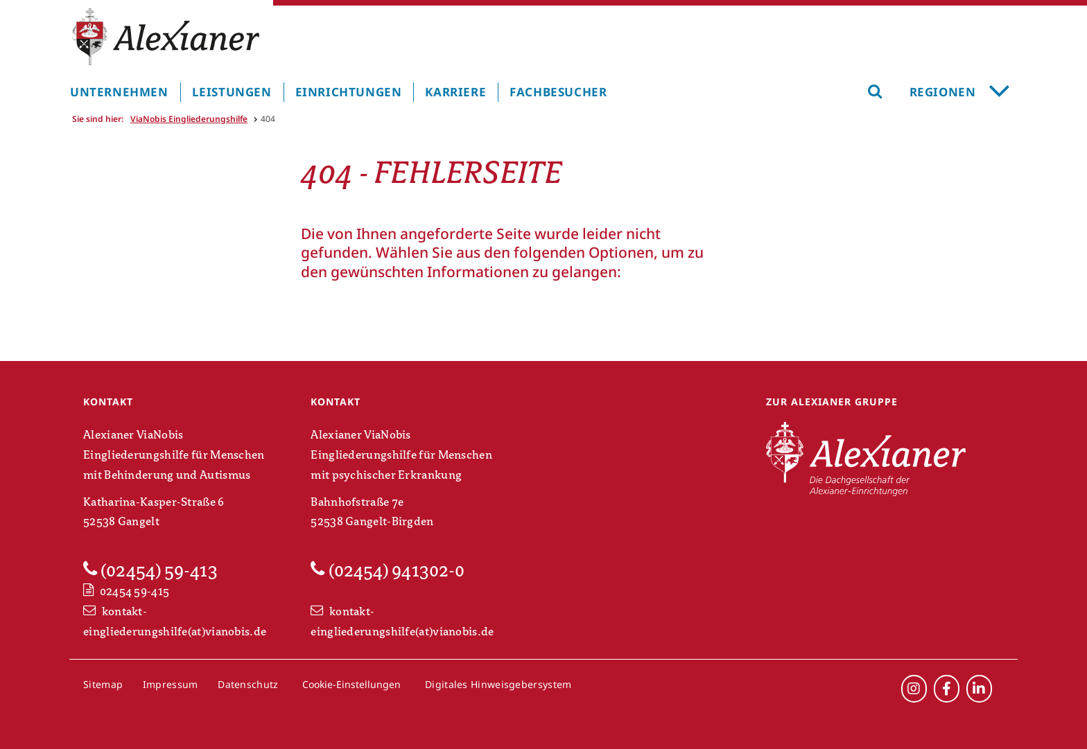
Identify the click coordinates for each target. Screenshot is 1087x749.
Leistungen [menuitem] (232, 92)
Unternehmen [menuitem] (119, 92)
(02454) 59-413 (150, 570)
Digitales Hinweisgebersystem (498, 684)
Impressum (170, 684)
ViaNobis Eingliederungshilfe (188, 119)
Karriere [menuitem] (455, 92)
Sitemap (103, 684)
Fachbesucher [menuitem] (558, 92)
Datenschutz (248, 684)
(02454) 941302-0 (387, 570)
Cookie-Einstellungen (351, 684)
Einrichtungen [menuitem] (348, 92)
